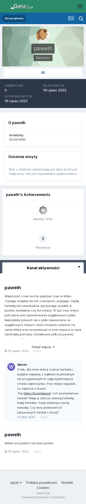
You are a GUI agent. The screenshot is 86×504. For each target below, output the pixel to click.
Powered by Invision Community (43, 497)
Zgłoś (37, 351)
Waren (22, 364)
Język (16, 482)
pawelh (13, 287)
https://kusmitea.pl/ (37, 393)
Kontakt (67, 482)
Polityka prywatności (41, 482)
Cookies (43, 488)
